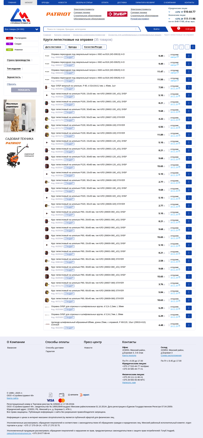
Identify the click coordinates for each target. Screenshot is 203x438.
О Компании (170, 2)
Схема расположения (171, 355)
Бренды (45, 2)
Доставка (122, 2)
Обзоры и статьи (84, 2)
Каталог (29, 2)
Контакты (189, 2)
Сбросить (11, 84)
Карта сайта (12, 398)
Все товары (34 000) (21, 29)
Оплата (104, 2)
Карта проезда (129, 355)
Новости (62, 2)
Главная (12, 2)
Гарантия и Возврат (145, 2)
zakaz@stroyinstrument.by (19, 433)
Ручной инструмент (140, 19)
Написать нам (129, 382)
